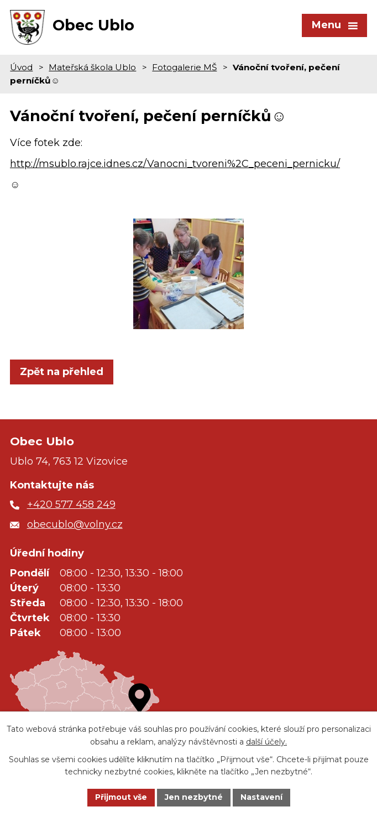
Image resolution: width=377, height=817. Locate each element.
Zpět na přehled (61, 372)
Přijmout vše (121, 797)
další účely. (266, 742)
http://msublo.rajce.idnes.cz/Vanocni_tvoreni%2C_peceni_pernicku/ (175, 164)
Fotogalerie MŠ (184, 67)
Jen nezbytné (194, 797)
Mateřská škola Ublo (92, 67)
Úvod (21, 67)
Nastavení (261, 797)
